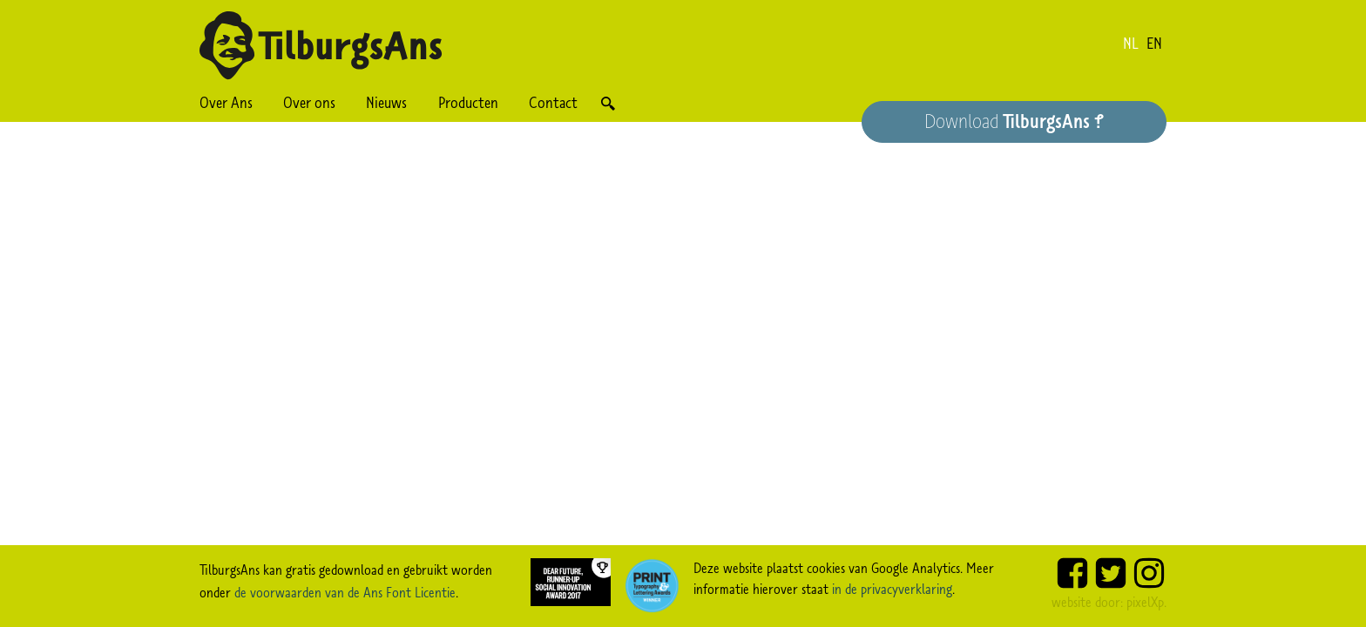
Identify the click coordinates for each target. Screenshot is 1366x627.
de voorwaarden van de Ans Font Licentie (345, 592)
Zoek (607, 103)
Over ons (309, 102)
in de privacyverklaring (892, 588)
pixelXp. (1146, 601)
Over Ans (226, 102)
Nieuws (386, 102)
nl (1131, 43)
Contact (553, 102)
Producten (468, 102)
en (1154, 43)
